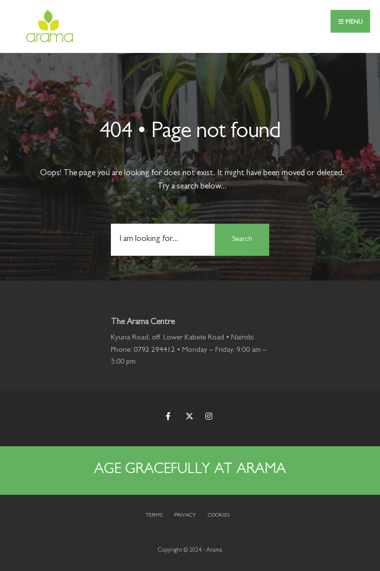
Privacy (185, 515)
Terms (153, 515)
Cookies (219, 515)
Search (242, 239)
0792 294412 (154, 350)
